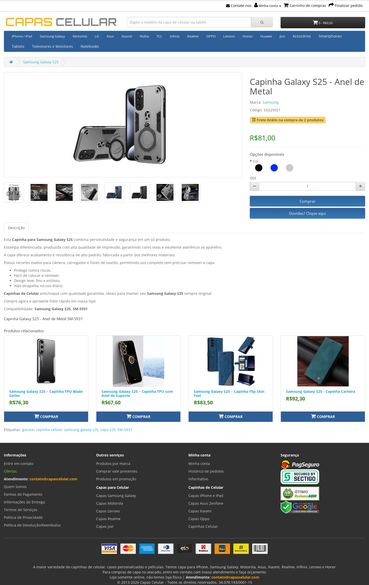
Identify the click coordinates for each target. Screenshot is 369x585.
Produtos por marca (113, 463)
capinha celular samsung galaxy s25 (67, 429)
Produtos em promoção (116, 478)
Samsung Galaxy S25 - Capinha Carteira (320, 391)
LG (97, 36)
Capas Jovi (105, 526)
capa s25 (107, 429)
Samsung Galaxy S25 (41, 62)
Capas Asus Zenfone (205, 503)
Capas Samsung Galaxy (116, 495)
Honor (248, 36)
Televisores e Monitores (52, 46)
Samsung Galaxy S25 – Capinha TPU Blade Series (46, 393)
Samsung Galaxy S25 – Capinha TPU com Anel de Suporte (137, 393)
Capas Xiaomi (199, 511)
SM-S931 (124, 429)
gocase (28, 429)
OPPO (211, 36)
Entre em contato (18, 463)
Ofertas (10, 471)
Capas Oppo (198, 518)
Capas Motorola (109, 503)
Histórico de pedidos (206, 471)
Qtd (253, 178)
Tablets (18, 46)
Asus (110, 36)
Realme (193, 36)
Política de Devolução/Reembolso (32, 525)
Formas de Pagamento (23, 494)
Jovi (282, 36)
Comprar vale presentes (116, 471)
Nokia (144, 36)
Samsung (271, 102)
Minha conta (267, 5)
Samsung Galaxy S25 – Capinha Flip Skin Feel (229, 393)
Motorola (80, 36)
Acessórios (302, 36)
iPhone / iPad (22, 36)
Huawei (266, 36)
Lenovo (229, 36)
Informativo (198, 478)
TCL (159, 36)
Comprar (307, 201)
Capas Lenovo (108, 511)
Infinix (175, 36)
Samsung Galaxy (52, 36)
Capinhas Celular (203, 526)
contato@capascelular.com (53, 478)
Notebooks (90, 46)
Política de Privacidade (23, 517)
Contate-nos (239, 5)
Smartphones (330, 36)
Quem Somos (15, 486)
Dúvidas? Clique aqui (307, 213)
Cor (256, 161)
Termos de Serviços (20, 509)
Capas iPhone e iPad (205, 495)
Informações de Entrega (24, 502)
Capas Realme (108, 518)
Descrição (16, 227)
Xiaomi (127, 36)
